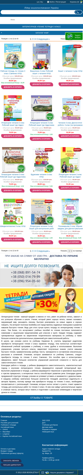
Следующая (43, 39)
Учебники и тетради (8, 425)
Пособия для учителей (9, 423)
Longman (6, 434)
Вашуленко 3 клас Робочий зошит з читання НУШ (41, 72)
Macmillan (6, 432)
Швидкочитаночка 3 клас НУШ (12, 226)
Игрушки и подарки (49, 429)
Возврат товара (7, 451)
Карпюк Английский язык (12, 436)
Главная (4, 420)
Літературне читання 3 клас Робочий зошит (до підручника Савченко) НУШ (41, 124)
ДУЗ (43, 423)
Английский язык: (7, 427)
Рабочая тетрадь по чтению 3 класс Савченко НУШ (13, 72)
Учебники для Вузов (50, 425)
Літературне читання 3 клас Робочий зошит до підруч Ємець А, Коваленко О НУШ (70, 175)
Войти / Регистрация (58, 2)
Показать (64, 39)
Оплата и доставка (8, 449)
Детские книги (47, 427)
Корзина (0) (74, 2)
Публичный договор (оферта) (12, 453)
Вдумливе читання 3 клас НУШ (41, 175)
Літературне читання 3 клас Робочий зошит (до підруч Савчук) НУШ (12, 124)
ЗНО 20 (45, 420)
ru (42, 2)
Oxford (5, 429)
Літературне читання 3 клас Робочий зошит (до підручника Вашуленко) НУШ (12, 175)
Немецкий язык (48, 432)
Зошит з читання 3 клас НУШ (70, 71)
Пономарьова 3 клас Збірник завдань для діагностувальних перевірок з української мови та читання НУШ (70, 227)
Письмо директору (12, 465)
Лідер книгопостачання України (41, 8)
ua (38, 2)
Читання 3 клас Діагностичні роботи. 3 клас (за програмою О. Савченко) (70, 124)
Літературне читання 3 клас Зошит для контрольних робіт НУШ (41, 227)
